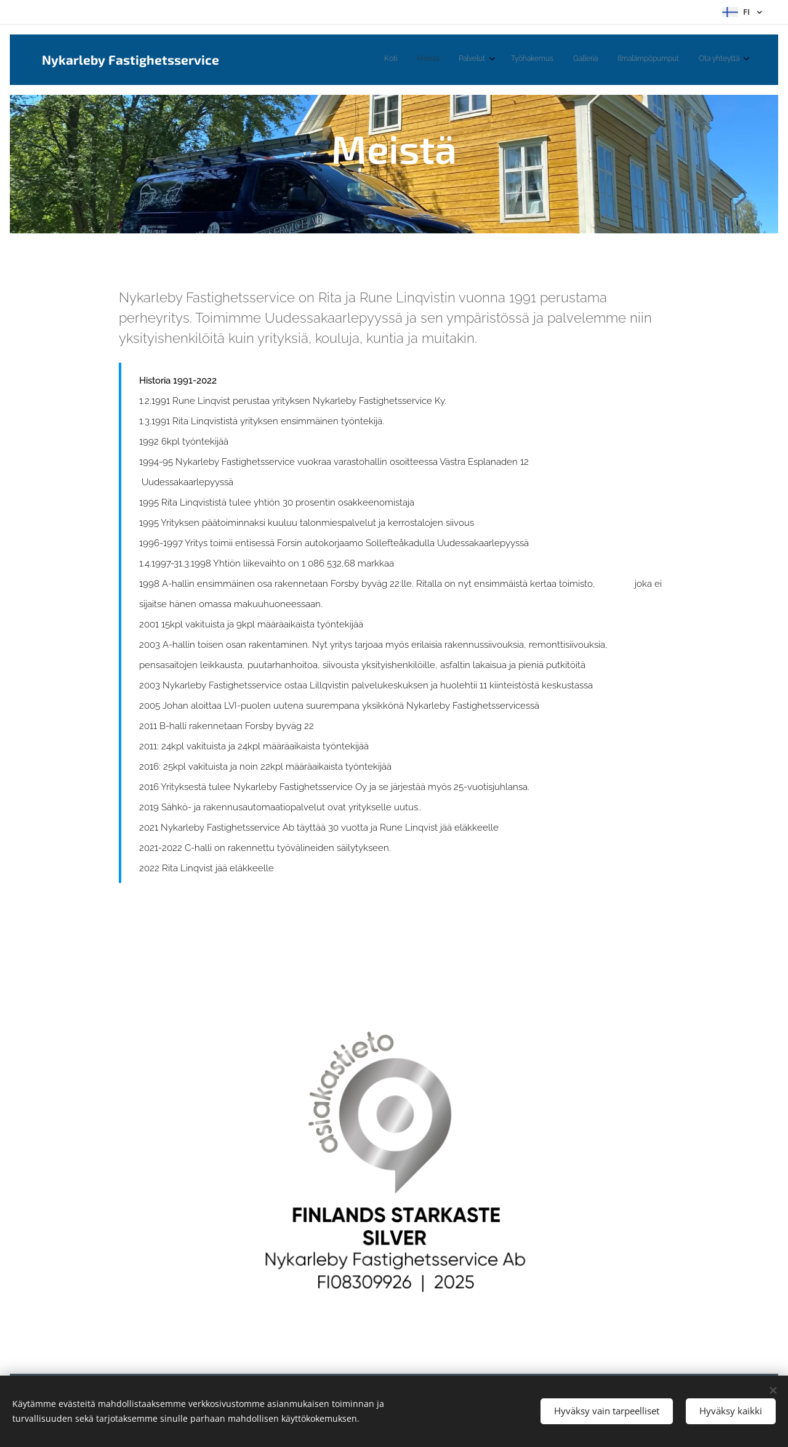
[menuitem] (618, 59)
